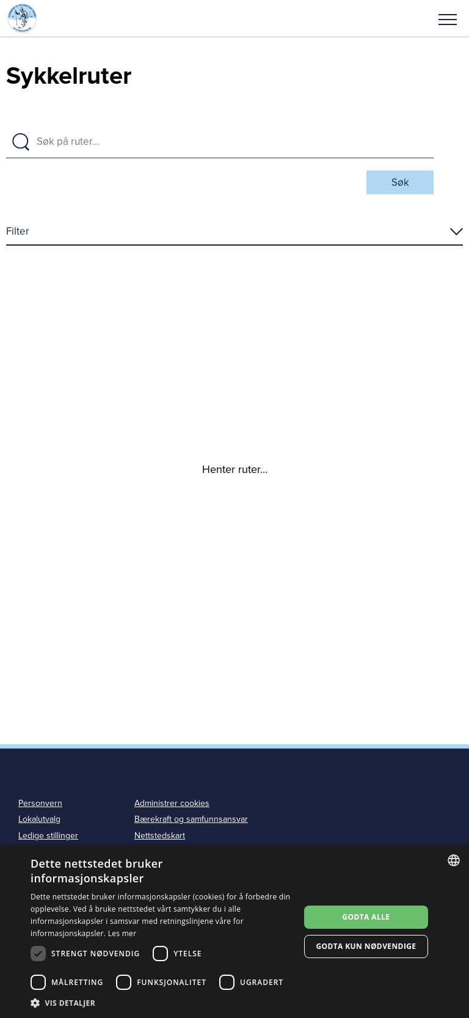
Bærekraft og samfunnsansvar (191, 819)
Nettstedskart (159, 835)
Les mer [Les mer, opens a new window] (122, 933)
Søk (400, 182)
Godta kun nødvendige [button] (366, 946)
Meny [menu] (447, 19)
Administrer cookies (171, 803)
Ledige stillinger (48, 835)
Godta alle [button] (366, 917)
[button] (447, 18)
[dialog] (234, 931)
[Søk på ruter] (231, 142)
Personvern (40, 803)
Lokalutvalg (39, 819)
